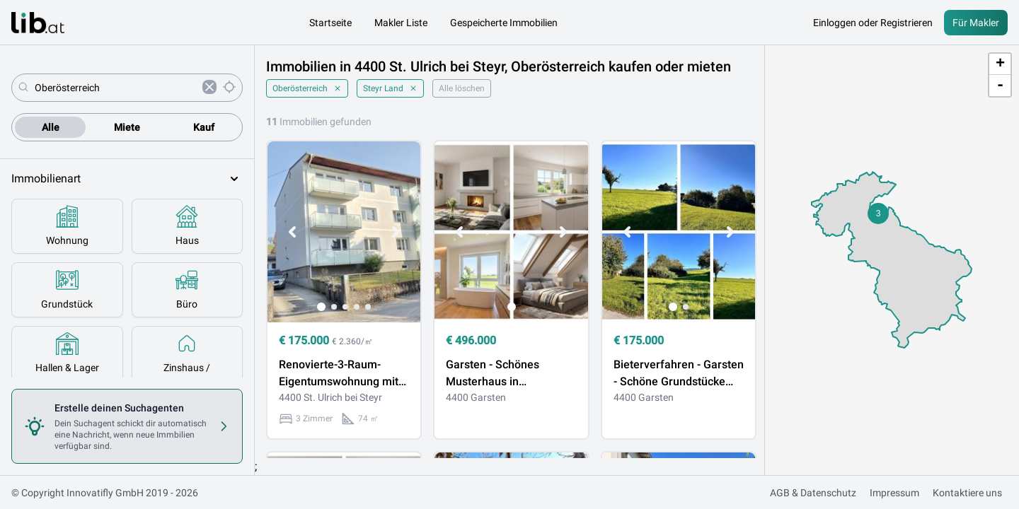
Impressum (894, 492)
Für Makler (975, 22)
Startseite (330, 22)
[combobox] (116, 87)
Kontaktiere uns (967, 492)
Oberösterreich (307, 88)
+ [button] (1000, 64)
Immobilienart (127, 178)
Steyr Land (390, 88)
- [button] (1000, 85)
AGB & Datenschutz (813, 492)
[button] (878, 213)
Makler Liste (400, 22)
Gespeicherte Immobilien (504, 22)
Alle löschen (462, 88)
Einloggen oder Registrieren (873, 22)
